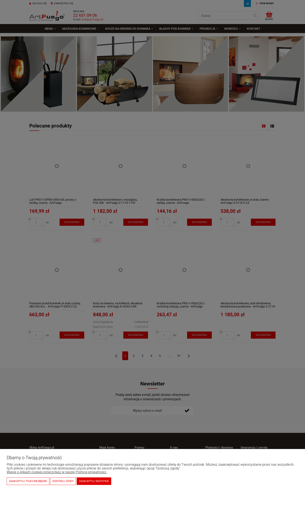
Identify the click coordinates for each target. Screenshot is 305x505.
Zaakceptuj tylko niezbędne (28, 481)
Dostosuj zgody (63, 481)
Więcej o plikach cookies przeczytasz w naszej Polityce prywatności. (57, 472)
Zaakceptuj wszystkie (94, 481)
